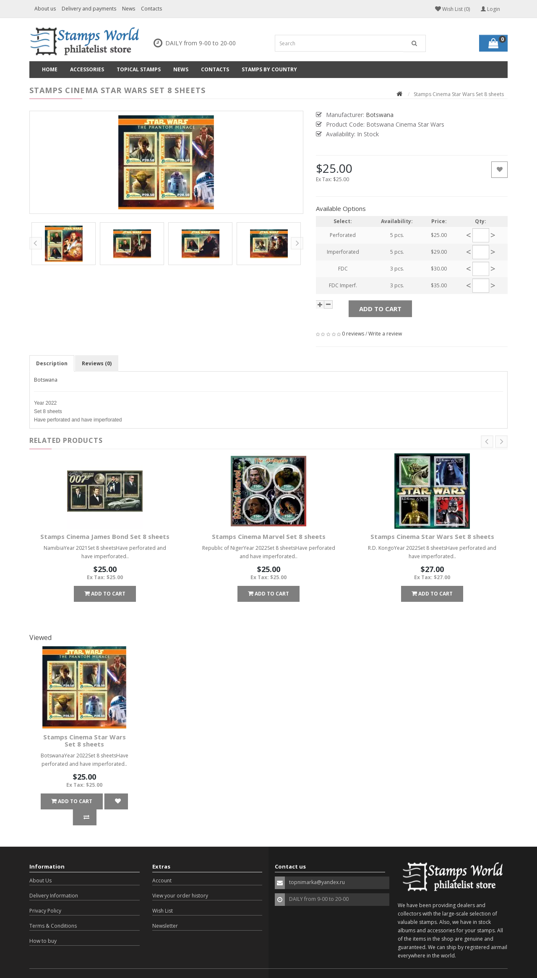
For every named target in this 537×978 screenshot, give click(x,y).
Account (162, 864)
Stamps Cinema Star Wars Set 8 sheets (432, 536)
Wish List (162, 894)
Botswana (45, 379)
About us (45, 8)
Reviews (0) (97, 363)
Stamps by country (269, 69)
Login (490, 9)
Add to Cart (380, 308)
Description (52, 363)
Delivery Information (53, 879)
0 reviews (353, 333)
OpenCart (77, 965)
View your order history (180, 879)
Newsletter (165, 909)
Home (49, 69)
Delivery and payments (89, 8)
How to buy (43, 925)
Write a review (385, 333)
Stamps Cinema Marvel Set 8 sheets (269, 536)
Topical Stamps (139, 69)
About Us (40, 864)
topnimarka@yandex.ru (317, 866)
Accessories (87, 69)
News (128, 8)
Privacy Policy (45, 894)
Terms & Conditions (53, 909)
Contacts (151, 8)
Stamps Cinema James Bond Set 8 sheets (104, 536)
